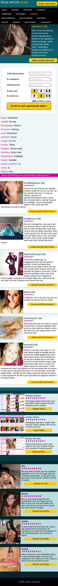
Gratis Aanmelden (47, 3)
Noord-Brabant (8, 18)
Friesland (41, 10)
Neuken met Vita (41, 483)
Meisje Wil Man (38, 452)
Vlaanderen (46, 22)
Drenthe (15, 10)
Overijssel (41, 18)
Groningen (21, 14)
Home (4, 10)
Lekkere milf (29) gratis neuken (42, 247)
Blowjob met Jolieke (41, 539)
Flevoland (27, 10)
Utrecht (5, 22)
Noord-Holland (25, 18)
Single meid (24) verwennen (42, 337)
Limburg (33, 14)
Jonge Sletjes (38, 430)
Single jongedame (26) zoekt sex (42, 211)
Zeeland (16, 22)
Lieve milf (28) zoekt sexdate (42, 382)
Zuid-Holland (30, 22)
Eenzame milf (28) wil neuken (42, 304)
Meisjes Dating (39, 409)
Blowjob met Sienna (41, 511)
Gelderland (6, 14)
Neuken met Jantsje (41, 564)
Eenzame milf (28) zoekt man (42, 285)
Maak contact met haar (43, 60)
